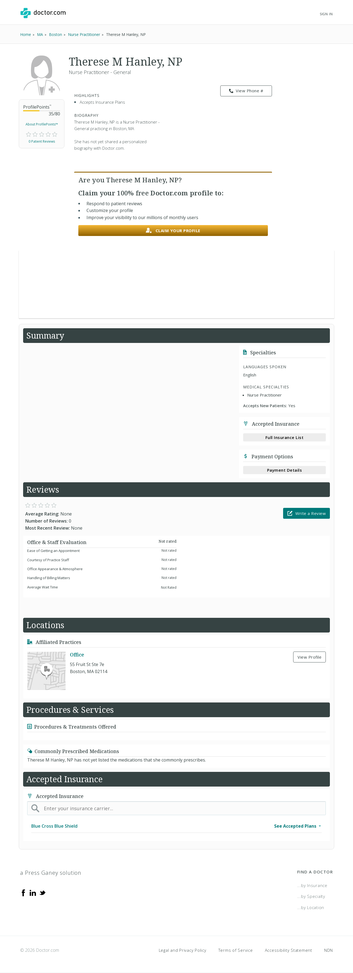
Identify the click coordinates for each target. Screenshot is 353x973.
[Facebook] (23, 892)
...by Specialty (311, 896)
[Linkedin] (33, 892)
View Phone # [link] (246, 90)
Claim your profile (173, 230)
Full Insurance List (284, 437)
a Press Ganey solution (50, 872)
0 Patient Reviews (42, 141)
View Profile (309, 657)
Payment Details (284, 470)
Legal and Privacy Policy (182, 950)
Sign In (326, 14)
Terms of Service (235, 950)
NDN (328, 950)
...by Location (310, 907)
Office (77, 654)
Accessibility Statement (288, 950)
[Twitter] (42, 892)
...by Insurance (312, 885)
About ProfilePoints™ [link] (42, 124)
